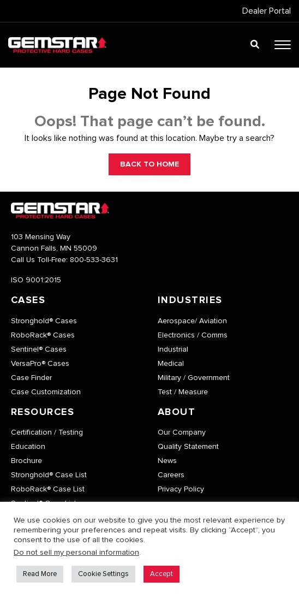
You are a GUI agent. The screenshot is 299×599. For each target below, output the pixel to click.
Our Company (182, 432)
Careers (171, 475)
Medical (171, 363)
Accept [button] (161, 574)
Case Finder (31, 378)
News (167, 461)
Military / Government (194, 378)
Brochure (26, 461)
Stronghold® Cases (44, 321)
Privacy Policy (181, 489)
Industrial (173, 349)
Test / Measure (183, 392)
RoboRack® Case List (48, 489)
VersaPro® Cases (40, 363)
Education (28, 446)
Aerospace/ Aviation (192, 321)
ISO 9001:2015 (36, 280)
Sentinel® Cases (39, 349)
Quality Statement (188, 446)
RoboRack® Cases (43, 335)
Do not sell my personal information (76, 552)
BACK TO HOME (149, 164)
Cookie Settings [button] (103, 574)
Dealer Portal (266, 11)
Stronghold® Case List (49, 475)
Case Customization (46, 392)
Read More (40, 574)
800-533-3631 (94, 260)
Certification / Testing (47, 432)
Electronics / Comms (193, 335)
